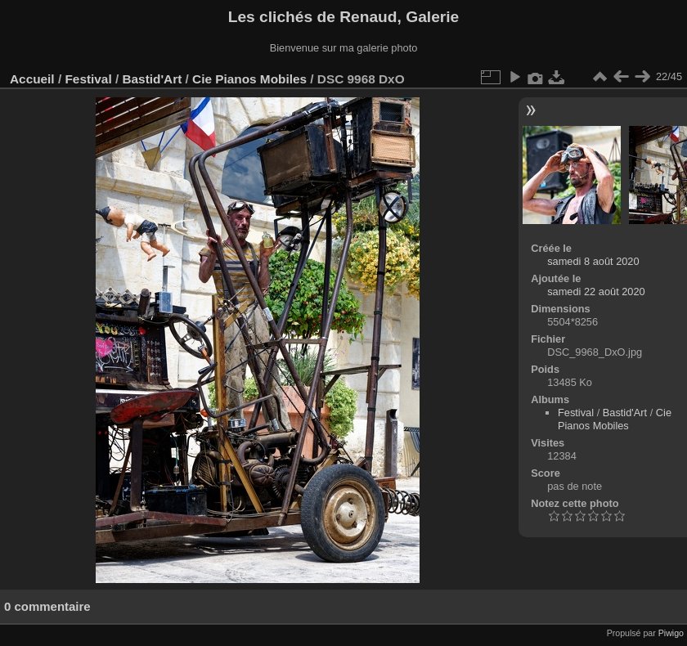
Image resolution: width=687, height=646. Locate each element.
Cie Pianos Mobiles (249, 79)
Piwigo (671, 633)
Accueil (32, 79)
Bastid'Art (152, 79)
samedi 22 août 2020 (596, 291)
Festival (88, 79)
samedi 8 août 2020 (593, 261)
